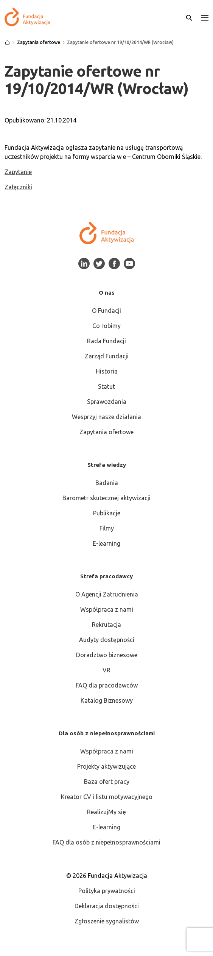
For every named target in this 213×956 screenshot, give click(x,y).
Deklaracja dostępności (107, 906)
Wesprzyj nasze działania (106, 416)
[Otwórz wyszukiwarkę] (189, 17)
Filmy (107, 528)
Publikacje (106, 513)
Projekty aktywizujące (106, 766)
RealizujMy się (106, 811)
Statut (106, 386)
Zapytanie (18, 171)
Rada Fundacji (106, 341)
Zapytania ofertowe (106, 432)
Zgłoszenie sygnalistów (107, 921)
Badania (106, 482)
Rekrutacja (106, 624)
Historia (107, 371)
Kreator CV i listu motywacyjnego (106, 796)
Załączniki (18, 187)
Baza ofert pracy (106, 781)
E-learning (106, 543)
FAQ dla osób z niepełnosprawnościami (106, 842)
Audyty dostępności (106, 639)
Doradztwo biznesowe (106, 654)
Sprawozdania (106, 401)
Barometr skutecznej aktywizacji (106, 497)
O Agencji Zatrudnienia (106, 594)
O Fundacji (106, 310)
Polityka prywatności (106, 890)
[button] (204, 17)
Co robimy (106, 325)
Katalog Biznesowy (107, 700)
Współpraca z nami (106, 609)
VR (106, 670)
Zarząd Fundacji (107, 356)
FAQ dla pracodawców (107, 685)
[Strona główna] (7, 42)
